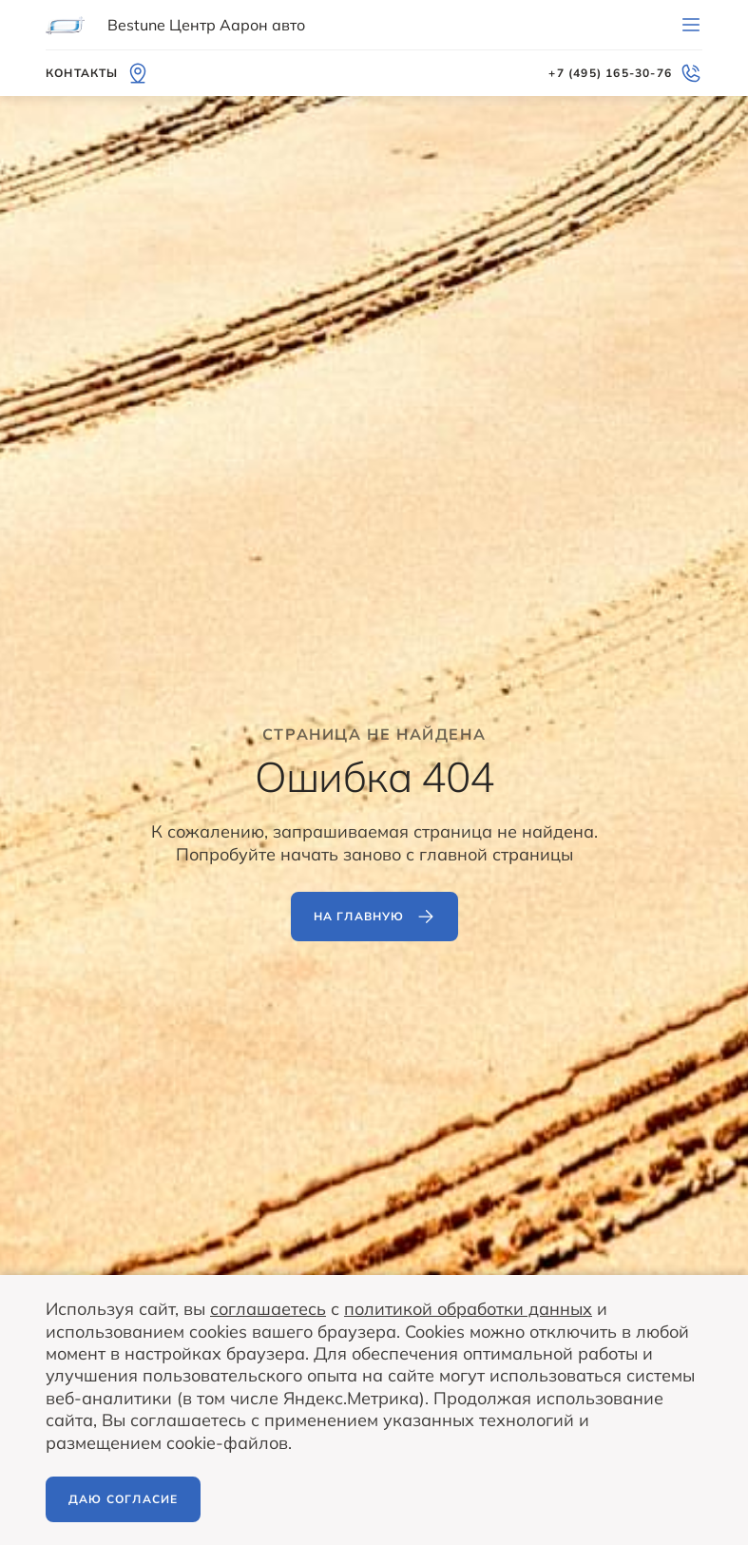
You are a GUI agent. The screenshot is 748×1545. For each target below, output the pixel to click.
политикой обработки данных (468, 1309)
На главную (374, 916)
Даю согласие (123, 1499)
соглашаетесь (268, 1309)
